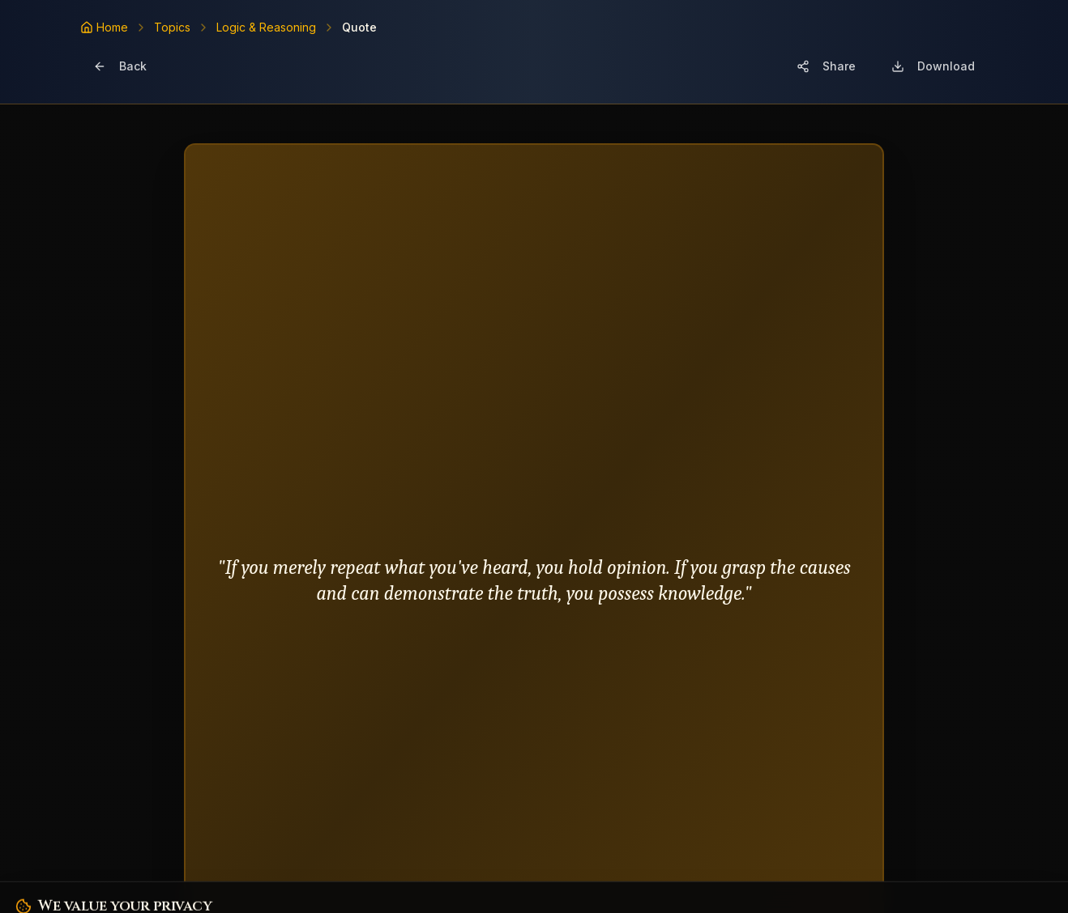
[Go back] (120, 66)
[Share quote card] (826, 66)
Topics (172, 27)
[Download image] (933, 66)
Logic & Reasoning (266, 27)
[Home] (104, 27)
